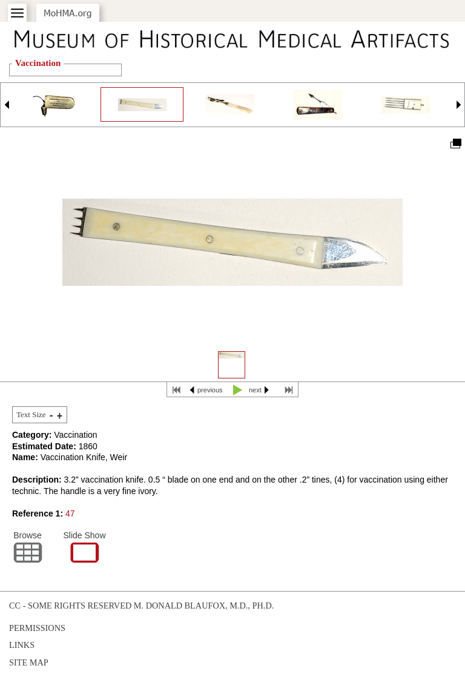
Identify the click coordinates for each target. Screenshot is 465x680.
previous (210, 390)
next (255, 390)
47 (70, 513)
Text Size (31, 414)
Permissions (37, 628)
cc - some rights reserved (70, 605)
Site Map (28, 662)
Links (22, 645)
